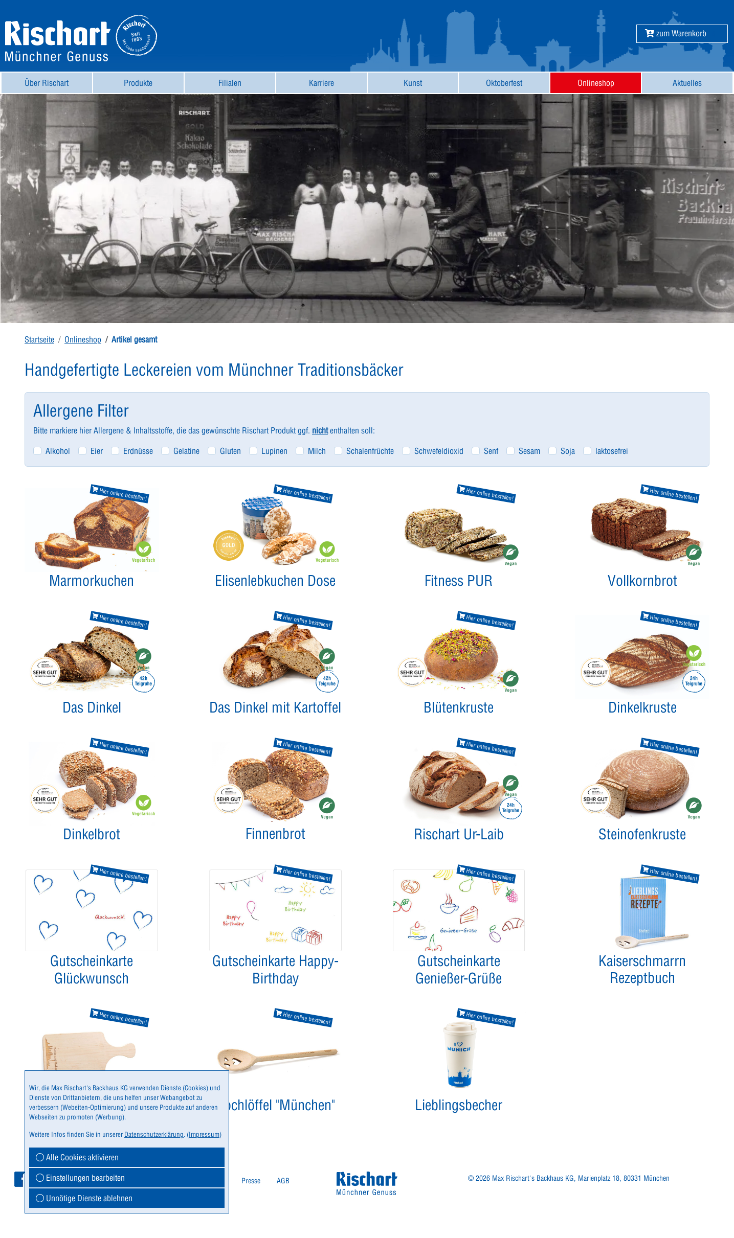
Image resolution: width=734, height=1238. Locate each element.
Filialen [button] (229, 83)
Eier (97, 451)
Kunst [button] (413, 83)
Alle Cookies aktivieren (77, 1157)
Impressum (204, 1134)
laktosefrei (611, 451)
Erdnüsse (138, 451)
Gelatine (186, 451)
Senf (491, 451)
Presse (250, 1180)
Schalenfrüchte (370, 451)
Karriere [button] (321, 83)
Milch (317, 451)
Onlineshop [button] (595, 83)
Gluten (230, 451)
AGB (283, 1180)
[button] (675, 33)
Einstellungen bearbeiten (80, 1178)
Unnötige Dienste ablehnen (84, 1198)
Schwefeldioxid (438, 451)
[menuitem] (47, 83)
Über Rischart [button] (47, 83)
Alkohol (58, 451)
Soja (568, 451)
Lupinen (274, 451)
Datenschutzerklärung (154, 1134)
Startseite (39, 339)
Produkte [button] (138, 83)
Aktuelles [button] (687, 83)
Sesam (529, 451)
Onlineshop (82, 339)
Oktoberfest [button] (504, 83)
